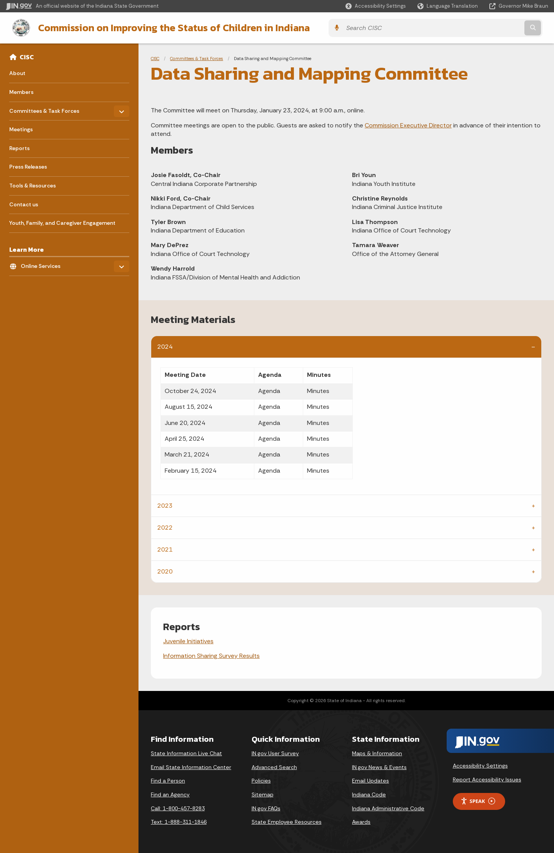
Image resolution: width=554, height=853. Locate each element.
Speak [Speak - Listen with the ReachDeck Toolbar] (478, 800)
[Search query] (482, 27)
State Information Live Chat (186, 752)
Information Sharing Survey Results (211, 655)
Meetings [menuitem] (21, 128)
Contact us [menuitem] (23, 203)
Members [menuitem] (21, 91)
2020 (165, 571)
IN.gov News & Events (379, 766)
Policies (261, 779)
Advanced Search (274, 766)
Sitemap (263, 793)
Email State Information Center (191, 766)
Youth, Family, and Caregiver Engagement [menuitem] (62, 222)
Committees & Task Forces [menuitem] (44, 108)
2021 (165, 549)
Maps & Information (377, 752)
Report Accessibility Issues (487, 778)
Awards (361, 821)
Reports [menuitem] (19, 147)
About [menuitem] (17, 72)
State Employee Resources (287, 821)
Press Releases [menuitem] (28, 165)
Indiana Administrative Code (388, 807)
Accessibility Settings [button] (480, 764)
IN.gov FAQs (266, 807)
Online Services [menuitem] (43, 263)
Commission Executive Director (408, 124)
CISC (27, 56)
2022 (165, 527)
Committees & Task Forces (196, 57)
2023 (165, 505)
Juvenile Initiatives (188, 640)
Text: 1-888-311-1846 (179, 821)
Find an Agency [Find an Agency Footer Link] (170, 793)
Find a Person (168, 779)
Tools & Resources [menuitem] (32, 184)
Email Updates (370, 779)
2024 (165, 346)
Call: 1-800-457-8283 (178, 807)
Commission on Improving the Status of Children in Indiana (167, 27)
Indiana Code (369, 793)
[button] (375, 6)
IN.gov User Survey (275, 752)
